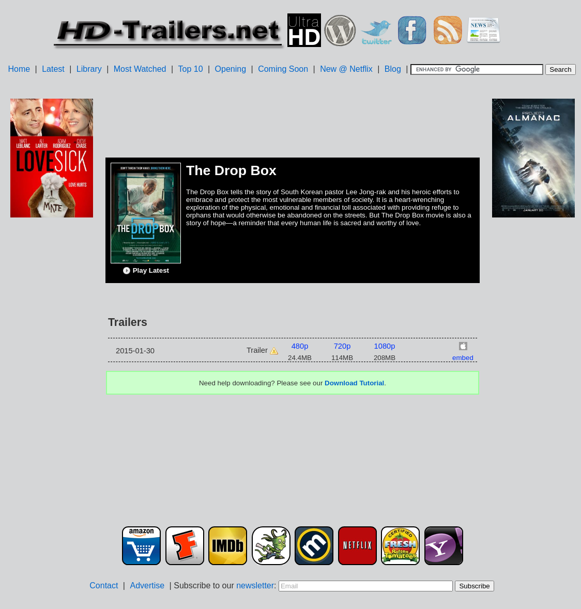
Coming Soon (283, 69)
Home (19, 69)
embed (462, 358)
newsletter (255, 585)
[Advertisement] (51, 383)
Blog (393, 69)
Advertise (147, 585)
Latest (53, 69)
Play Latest (146, 271)
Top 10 (190, 69)
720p (342, 346)
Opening (231, 69)
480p (300, 346)
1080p (384, 346)
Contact (103, 585)
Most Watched (140, 69)
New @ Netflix (346, 69)
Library (89, 69)
